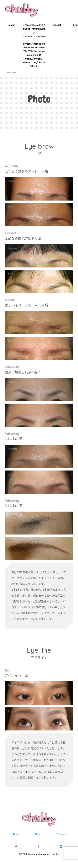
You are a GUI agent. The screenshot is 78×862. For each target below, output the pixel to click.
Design (11, 24)
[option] (11, 25)
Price (16, 834)
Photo (38, 834)
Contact (56, 24)
